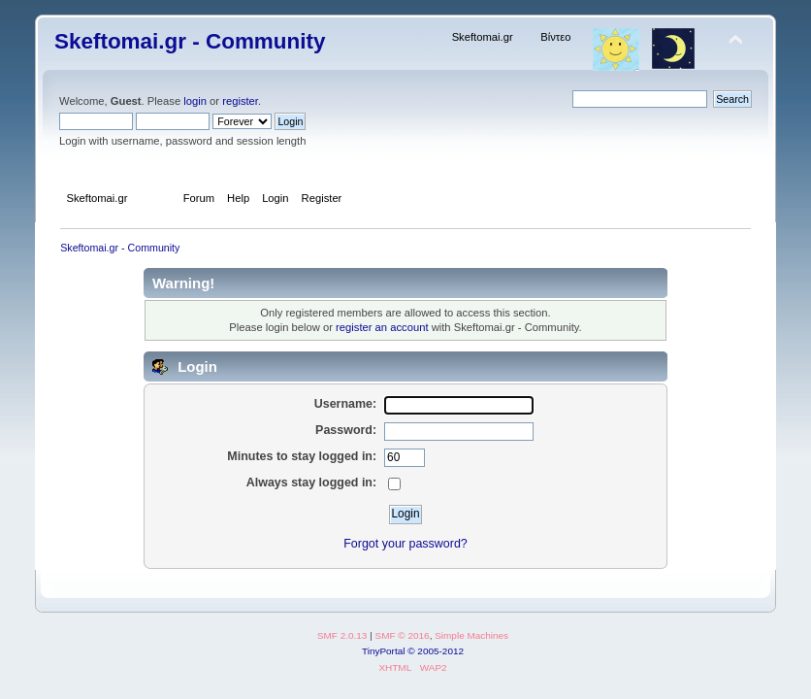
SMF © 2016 (402, 635)
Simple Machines (471, 635)
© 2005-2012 (435, 651)
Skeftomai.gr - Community (189, 41)
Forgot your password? (405, 543)
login (195, 101)
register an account (382, 327)
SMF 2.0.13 (342, 635)
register (240, 101)
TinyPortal (384, 651)
